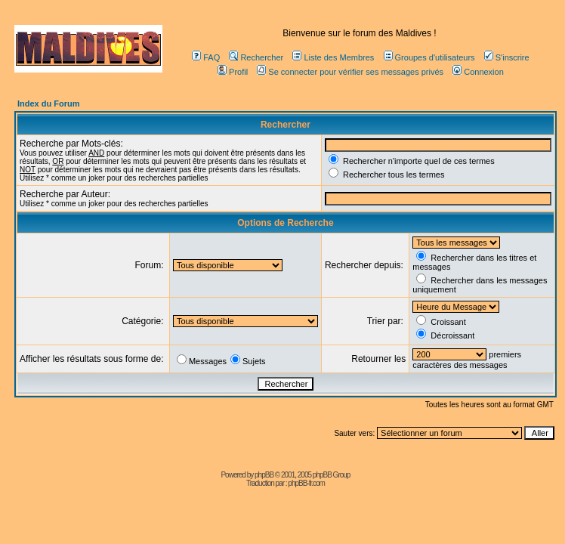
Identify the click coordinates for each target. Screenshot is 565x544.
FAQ (206, 57)
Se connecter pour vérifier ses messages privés (350, 71)
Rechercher (256, 57)
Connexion (478, 71)
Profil (233, 71)
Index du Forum (48, 103)
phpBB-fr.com (306, 483)
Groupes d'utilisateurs (429, 57)
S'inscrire (506, 57)
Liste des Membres (333, 57)
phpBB (264, 475)
